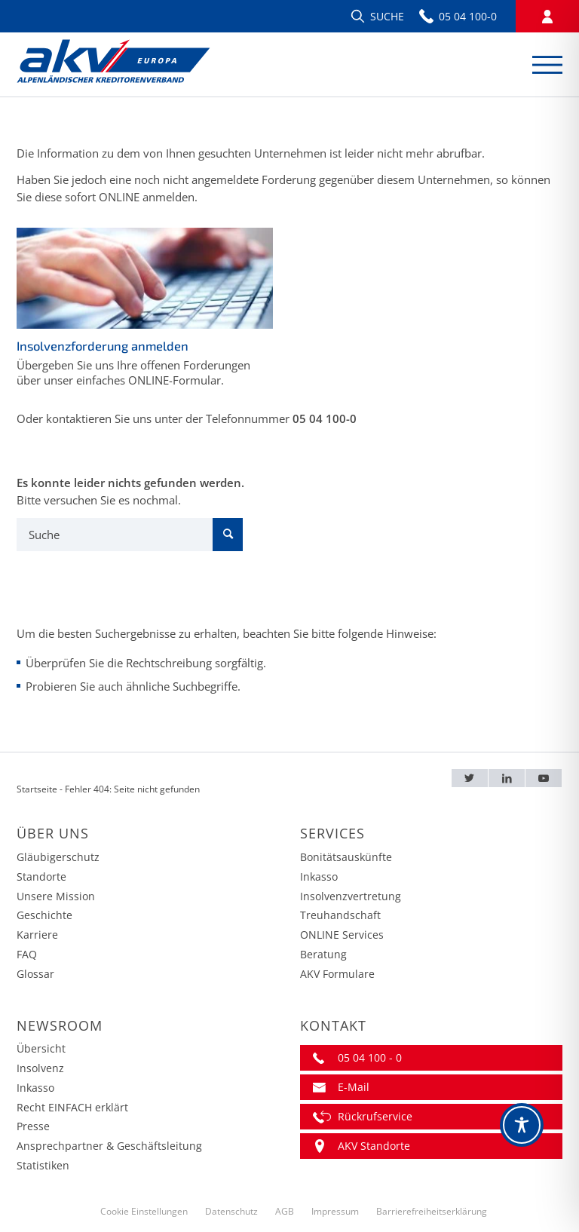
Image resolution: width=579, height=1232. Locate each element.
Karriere (37, 934)
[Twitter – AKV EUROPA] (470, 778)
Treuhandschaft (340, 915)
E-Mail (353, 1087)
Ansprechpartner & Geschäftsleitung (109, 1146)
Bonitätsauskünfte (346, 857)
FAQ (27, 954)
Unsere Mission (56, 896)
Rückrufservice (375, 1116)
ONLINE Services (342, 934)
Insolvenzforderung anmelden (102, 346)
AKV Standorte (374, 1146)
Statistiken (43, 1165)
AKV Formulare (337, 974)
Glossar (35, 974)
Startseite (37, 789)
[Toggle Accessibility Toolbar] (521, 1125)
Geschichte (44, 915)
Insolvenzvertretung (350, 896)
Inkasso (319, 876)
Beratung (323, 954)
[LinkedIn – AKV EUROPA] (507, 778)
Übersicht (41, 1048)
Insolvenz (40, 1068)
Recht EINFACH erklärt (72, 1107)
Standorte (41, 876)
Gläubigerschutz (58, 857)
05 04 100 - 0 (370, 1057)
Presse (33, 1126)
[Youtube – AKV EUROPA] (543, 778)
